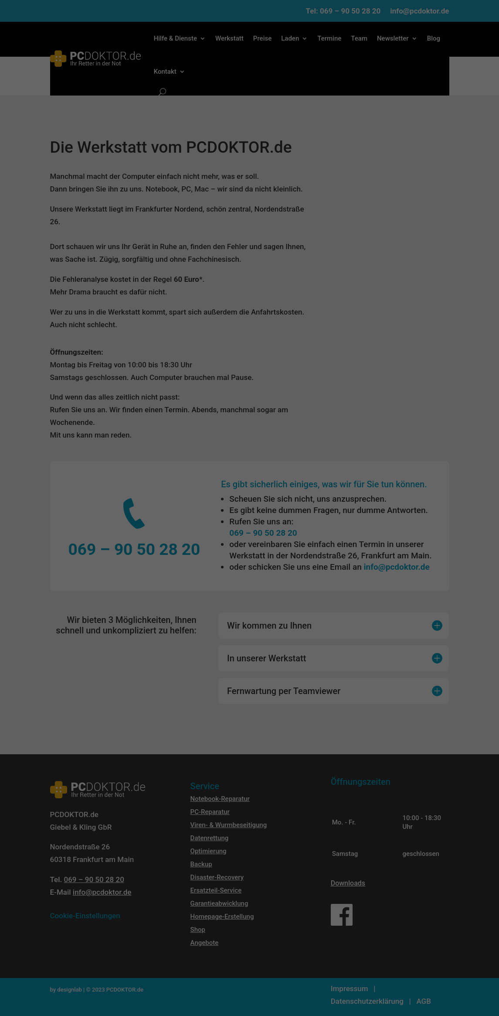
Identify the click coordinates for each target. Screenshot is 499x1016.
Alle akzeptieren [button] (249, 549)
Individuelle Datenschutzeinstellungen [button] (249, 597)
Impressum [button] (288, 614)
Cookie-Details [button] (214, 614)
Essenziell (187, 521)
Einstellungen (312, 495)
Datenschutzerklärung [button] (253, 614)
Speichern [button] (249, 573)
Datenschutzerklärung (164, 495)
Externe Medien (300, 521)
